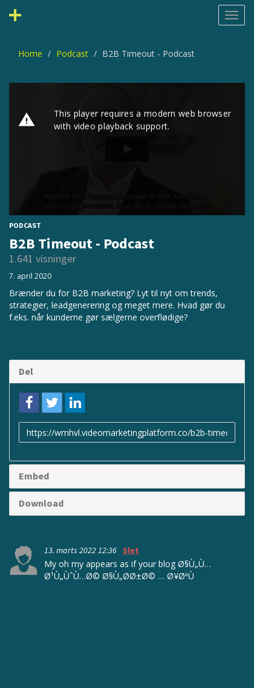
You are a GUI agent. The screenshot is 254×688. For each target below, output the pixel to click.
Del (26, 371)
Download (41, 503)
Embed (34, 476)
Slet (131, 550)
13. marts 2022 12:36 (81, 550)
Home (30, 53)
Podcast (72, 53)
